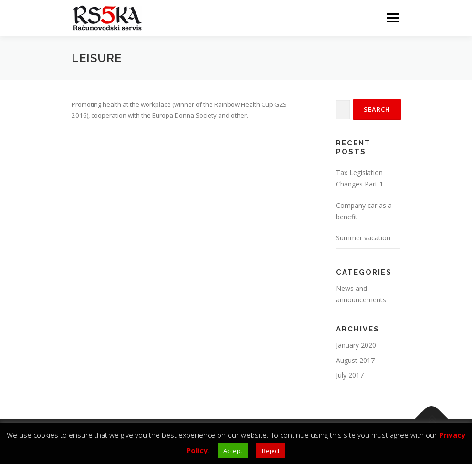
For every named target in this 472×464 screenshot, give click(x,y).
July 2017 (350, 375)
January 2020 (356, 345)
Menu (392, 17)
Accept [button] (232, 450)
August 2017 (355, 360)
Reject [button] (271, 450)
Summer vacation (363, 237)
